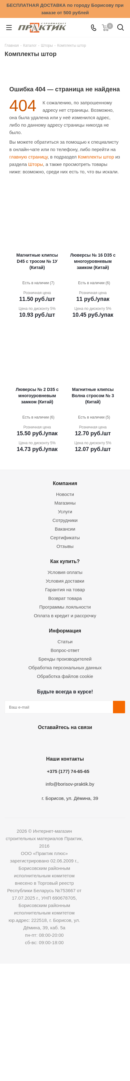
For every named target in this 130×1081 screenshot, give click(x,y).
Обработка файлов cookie (65, 676)
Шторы (35, 164)
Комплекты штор (96, 156)
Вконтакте (32, 742)
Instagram (63, 742)
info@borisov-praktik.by (70, 784)
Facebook (48, 742)
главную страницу (28, 156)
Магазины (65, 503)
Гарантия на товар (65, 589)
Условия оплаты (65, 572)
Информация (65, 630)
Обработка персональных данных (65, 667)
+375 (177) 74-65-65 (68, 771)
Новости (65, 494)
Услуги (65, 511)
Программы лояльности (65, 607)
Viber (94, 742)
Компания (65, 483)
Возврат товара (65, 598)
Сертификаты (65, 537)
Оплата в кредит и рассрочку (65, 615)
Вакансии (65, 529)
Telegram (79, 742)
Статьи (65, 641)
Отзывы (65, 546)
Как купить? (65, 561)
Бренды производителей (65, 659)
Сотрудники (64, 520)
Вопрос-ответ (64, 650)
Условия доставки (65, 581)
